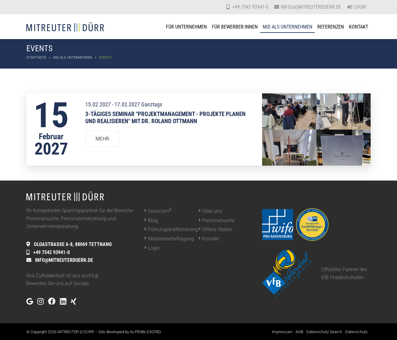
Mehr (102, 139)
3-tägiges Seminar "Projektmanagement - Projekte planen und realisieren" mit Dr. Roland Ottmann (165, 117)
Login (356, 7)
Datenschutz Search (324, 331)
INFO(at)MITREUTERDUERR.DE (311, 7)
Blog (153, 220)
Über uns (212, 211)
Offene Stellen (217, 229)
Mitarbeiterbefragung (171, 239)
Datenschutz (356, 331)
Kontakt (210, 239)
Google (81, 283)
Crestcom (160, 211)
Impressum (282, 331)
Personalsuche (218, 220)
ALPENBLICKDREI (145, 331)
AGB (299, 331)
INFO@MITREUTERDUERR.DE (64, 260)
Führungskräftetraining (173, 229)
